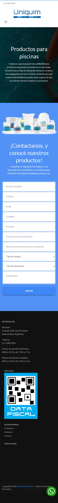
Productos (8, 432)
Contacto (8, 436)
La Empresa (9, 428)
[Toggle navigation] (5, 22)
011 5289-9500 (9, 3)
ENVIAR (29, 291)
